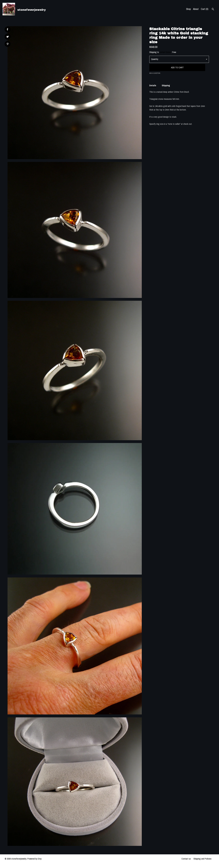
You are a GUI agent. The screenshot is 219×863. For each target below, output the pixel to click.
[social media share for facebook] (7, 29)
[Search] (213, 9)
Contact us (186, 858)
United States (165, 52)
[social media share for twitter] (7, 37)
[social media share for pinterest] (7, 44)
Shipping (166, 85)
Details (152, 85)
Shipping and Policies (202, 858)
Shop (188, 9)
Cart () (204, 9)
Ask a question (154, 73)
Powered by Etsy (34, 858)
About (196, 9)
